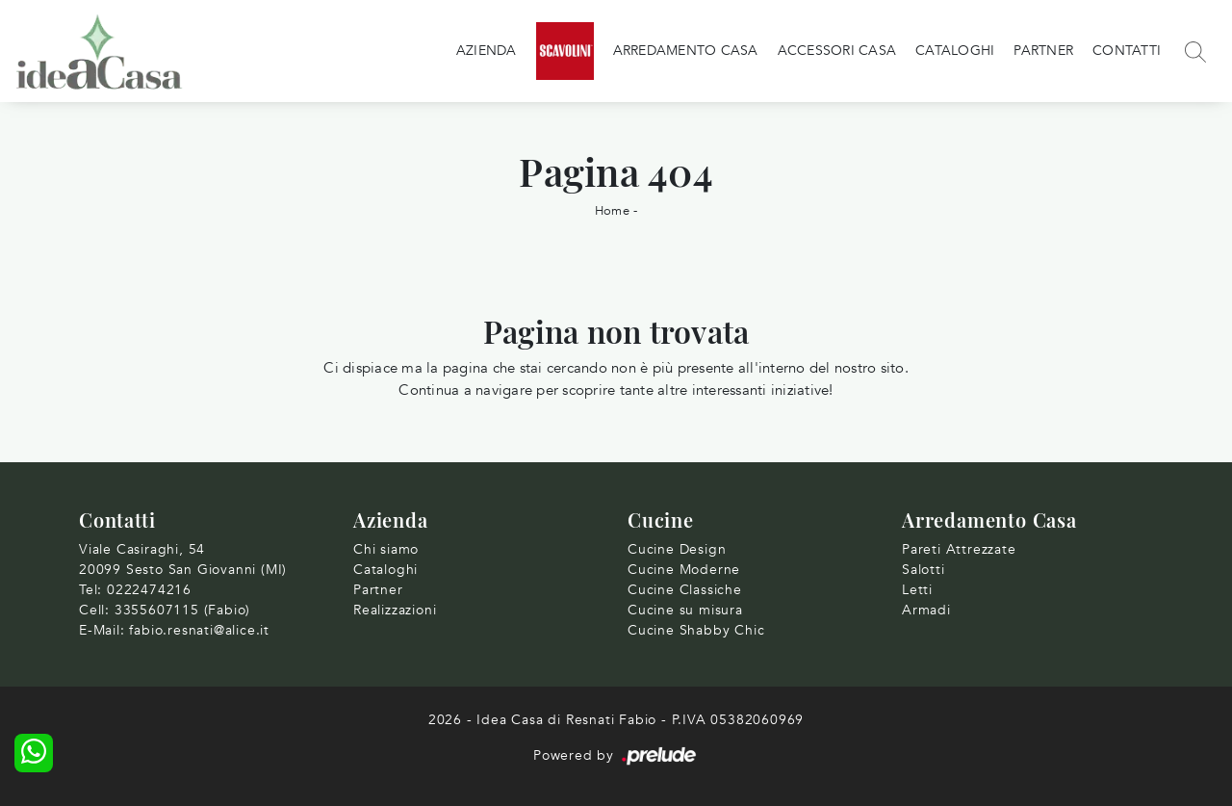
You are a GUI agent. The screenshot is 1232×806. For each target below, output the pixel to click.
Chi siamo (386, 549)
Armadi (926, 610)
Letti (917, 590)
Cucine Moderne (684, 569)
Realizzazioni (394, 610)
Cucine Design (677, 549)
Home (612, 211)
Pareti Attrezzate (959, 549)
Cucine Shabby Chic (696, 630)
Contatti (1126, 50)
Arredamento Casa (685, 50)
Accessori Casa (837, 50)
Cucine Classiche (685, 590)
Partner (1043, 50)
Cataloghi (954, 50)
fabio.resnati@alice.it (199, 630)
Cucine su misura (685, 610)
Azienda (486, 50)
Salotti (923, 569)
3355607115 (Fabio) (182, 610)
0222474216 (149, 590)
